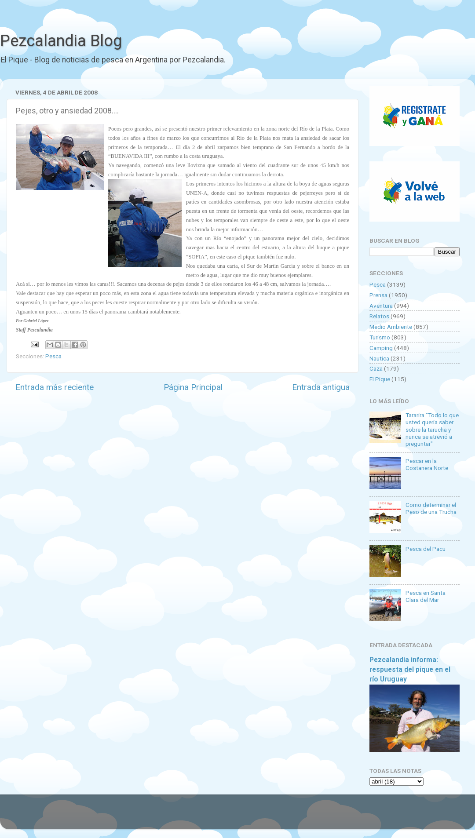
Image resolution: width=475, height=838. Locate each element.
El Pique (379, 379)
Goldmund (253, 816)
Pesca (53, 356)
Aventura (381, 305)
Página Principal (193, 387)
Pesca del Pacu (426, 548)
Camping (381, 347)
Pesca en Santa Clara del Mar (426, 596)
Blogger (328, 816)
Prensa (378, 295)
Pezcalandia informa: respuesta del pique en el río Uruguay (409, 669)
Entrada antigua (321, 387)
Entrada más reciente (54, 387)
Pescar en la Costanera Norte (427, 464)
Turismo (379, 337)
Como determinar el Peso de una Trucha (431, 508)
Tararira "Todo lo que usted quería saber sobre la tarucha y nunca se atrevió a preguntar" (432, 429)
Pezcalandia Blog (61, 41)
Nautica (379, 358)
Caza (376, 368)
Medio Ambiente (390, 326)
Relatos (379, 316)
